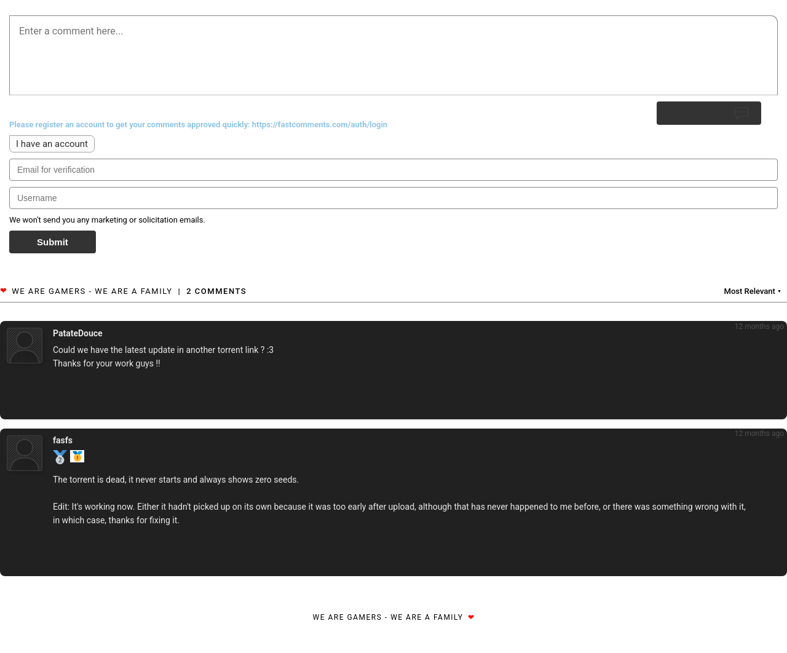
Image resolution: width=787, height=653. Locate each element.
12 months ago (759, 326)
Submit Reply (709, 113)
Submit (52, 242)
